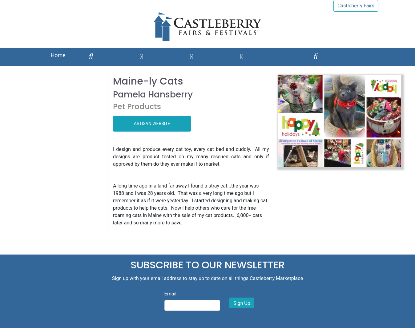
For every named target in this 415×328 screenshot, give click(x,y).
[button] (287, 121)
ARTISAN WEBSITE (152, 123)
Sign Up (241, 303)
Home (57, 55)
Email (170, 294)
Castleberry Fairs (355, 6)
